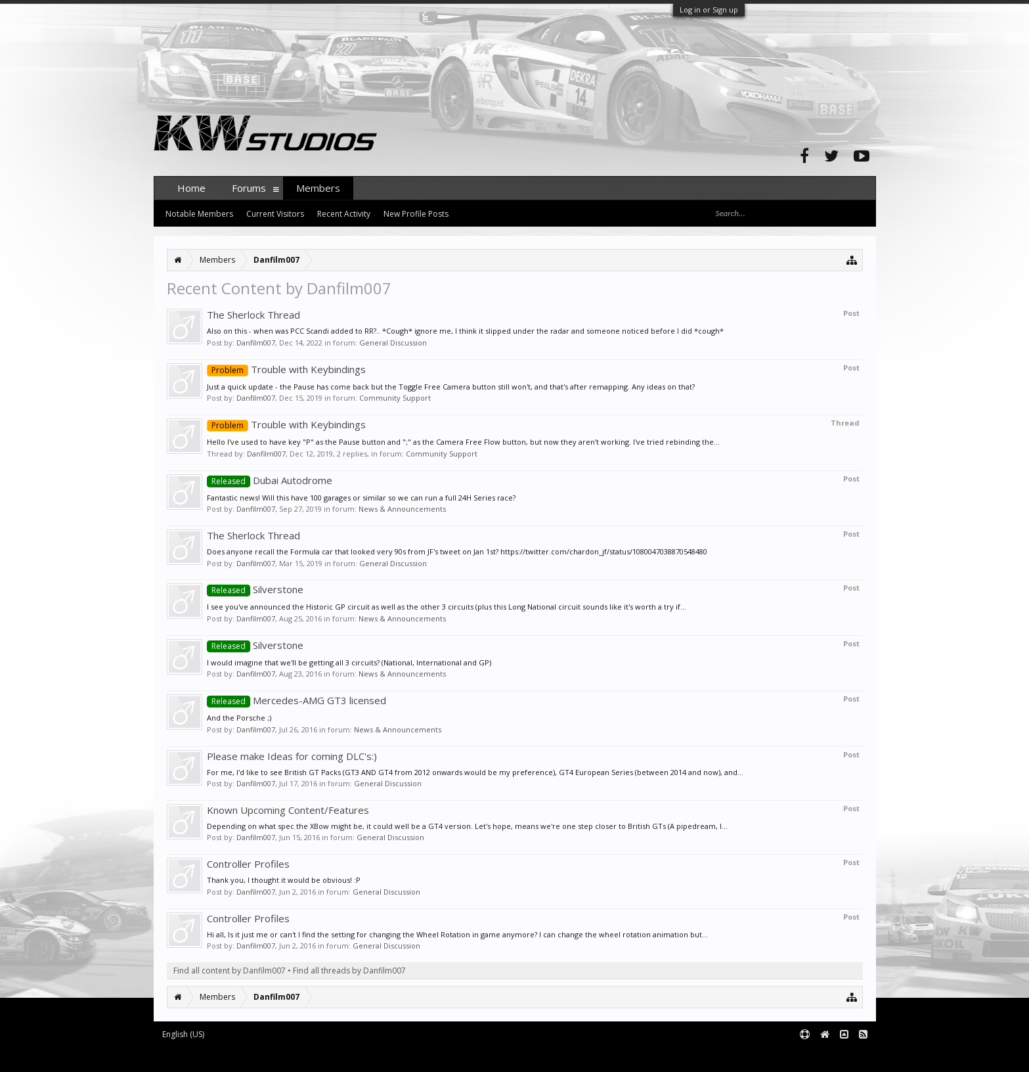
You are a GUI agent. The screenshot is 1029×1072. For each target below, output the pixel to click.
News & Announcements (402, 509)
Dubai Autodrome (269, 480)
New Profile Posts (416, 213)
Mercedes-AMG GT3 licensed (296, 700)
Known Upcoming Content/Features (288, 809)
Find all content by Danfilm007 (229, 970)
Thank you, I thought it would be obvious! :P (284, 880)
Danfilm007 (255, 342)
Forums (249, 187)
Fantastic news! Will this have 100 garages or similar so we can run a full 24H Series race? (361, 497)
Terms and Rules (843, 1056)
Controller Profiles (248, 863)
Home (191, 187)
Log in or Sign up (709, 9)
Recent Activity (343, 213)
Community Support (395, 398)
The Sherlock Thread (253, 314)
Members (318, 187)
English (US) (183, 1034)
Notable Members (199, 213)
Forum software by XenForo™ (253, 1056)
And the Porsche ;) (239, 718)
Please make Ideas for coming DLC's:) (292, 756)
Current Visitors (275, 213)
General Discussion (393, 342)
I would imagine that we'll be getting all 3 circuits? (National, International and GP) (349, 662)
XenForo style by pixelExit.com (412, 1056)
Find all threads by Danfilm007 (349, 970)
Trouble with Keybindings (286, 369)
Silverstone (255, 589)
